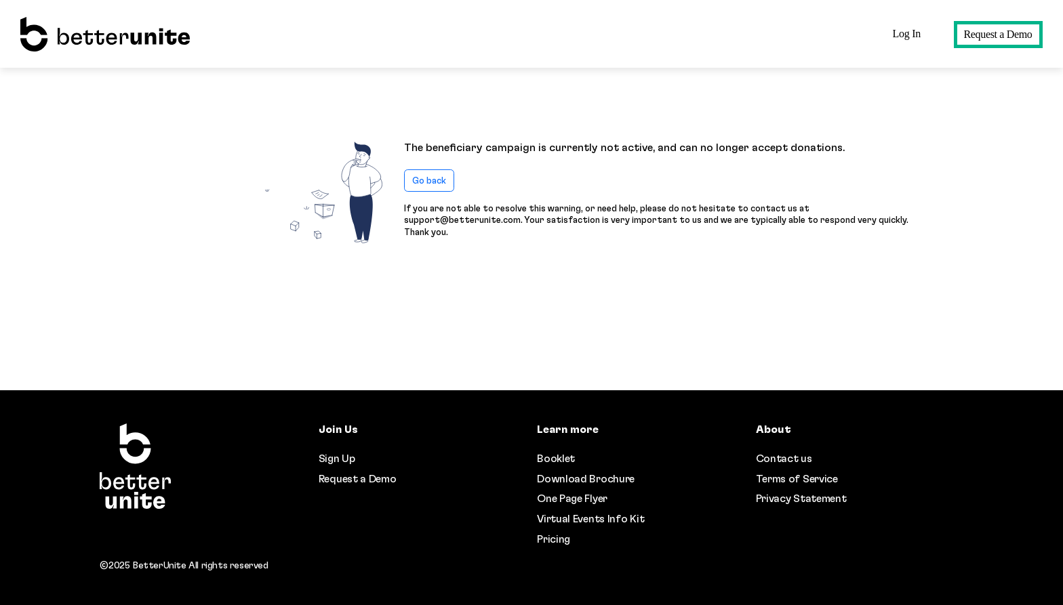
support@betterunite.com (462, 220)
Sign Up (337, 458)
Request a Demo (998, 34)
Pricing (553, 539)
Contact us (784, 458)
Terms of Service (797, 479)
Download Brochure (586, 479)
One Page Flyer (572, 498)
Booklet (556, 458)
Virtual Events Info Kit (590, 519)
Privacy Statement (801, 498)
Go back (429, 181)
